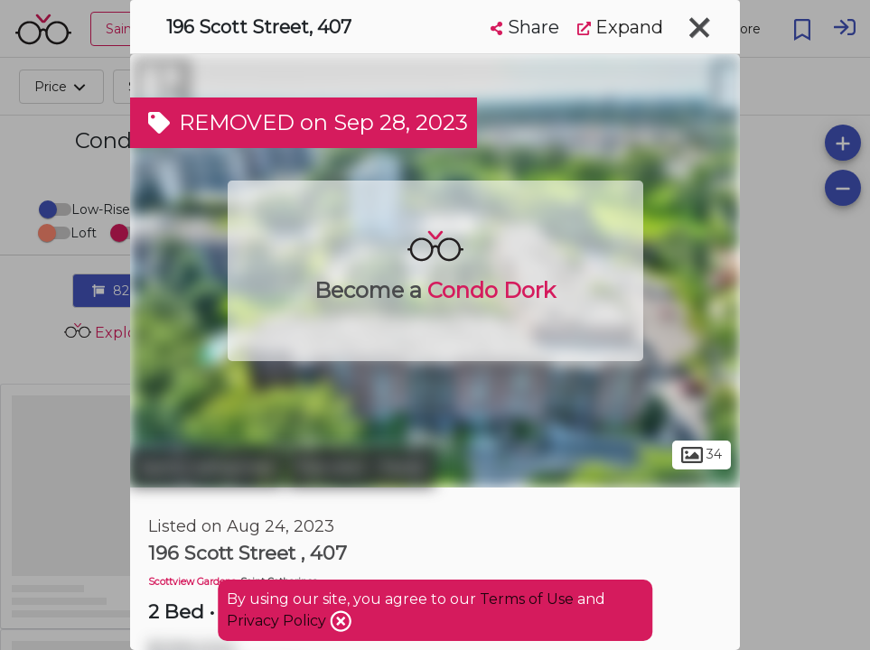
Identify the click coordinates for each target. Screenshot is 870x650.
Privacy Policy (278, 620)
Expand (620, 27)
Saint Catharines (206, 468)
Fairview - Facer (361, 468)
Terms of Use (527, 599)
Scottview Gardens (192, 582)
